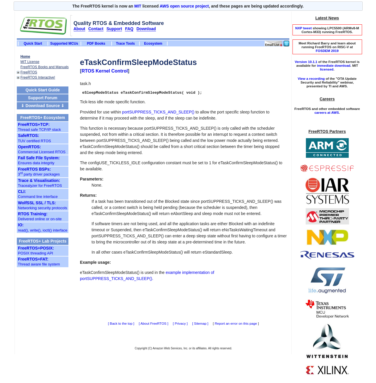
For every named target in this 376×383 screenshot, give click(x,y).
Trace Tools (125, 43)
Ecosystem (153, 43)
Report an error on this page (236, 324)
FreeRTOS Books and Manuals (45, 67)
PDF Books (96, 43)
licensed (327, 69)
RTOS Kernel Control (104, 70)
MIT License (30, 62)
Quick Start (33, 43)
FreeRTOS (29, 72)
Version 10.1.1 (306, 62)
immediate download (333, 65)
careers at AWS (327, 112)
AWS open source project (184, 6)
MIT (137, 6)
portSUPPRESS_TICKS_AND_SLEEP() (158, 113)
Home (25, 57)
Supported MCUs (64, 43)
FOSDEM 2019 (327, 51)
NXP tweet (303, 28)
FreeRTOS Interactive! (38, 77)
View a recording (311, 78)
